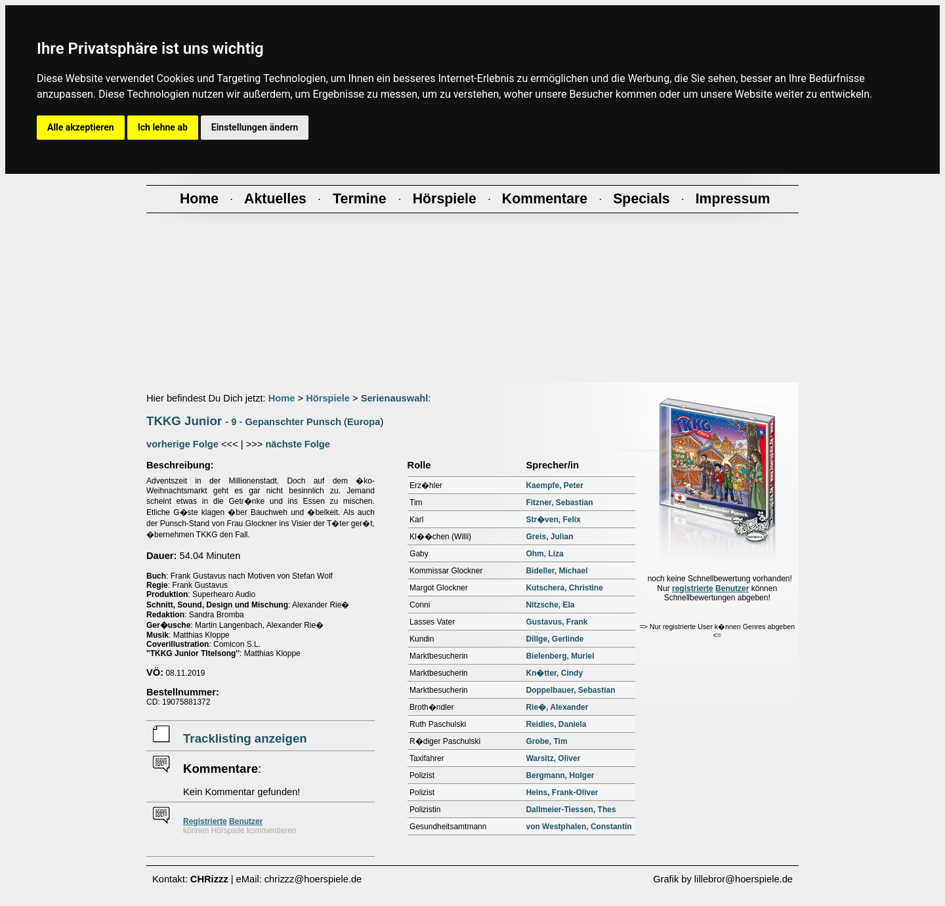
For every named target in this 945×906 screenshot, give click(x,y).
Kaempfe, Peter (554, 485)
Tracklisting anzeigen (245, 738)
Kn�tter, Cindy (554, 673)
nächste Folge (297, 444)
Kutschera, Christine (564, 587)
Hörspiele (328, 398)
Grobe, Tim (546, 741)
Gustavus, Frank (556, 622)
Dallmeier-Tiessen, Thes (571, 809)
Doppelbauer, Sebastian (570, 690)
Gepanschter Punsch (293, 422)
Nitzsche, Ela (550, 604)
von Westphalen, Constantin (578, 826)
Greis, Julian (549, 536)
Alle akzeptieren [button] (80, 127)
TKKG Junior (184, 421)
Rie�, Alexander (557, 707)
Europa (364, 422)
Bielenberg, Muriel (560, 656)
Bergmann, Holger (560, 775)
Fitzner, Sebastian (559, 502)
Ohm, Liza (544, 553)
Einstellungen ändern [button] (255, 127)
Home (281, 398)
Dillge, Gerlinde (554, 639)
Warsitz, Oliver (553, 758)
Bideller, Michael (556, 570)
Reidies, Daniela (556, 724)
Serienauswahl (395, 398)
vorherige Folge (182, 444)
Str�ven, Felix (553, 519)
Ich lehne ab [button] (163, 127)
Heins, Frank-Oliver (562, 792)
